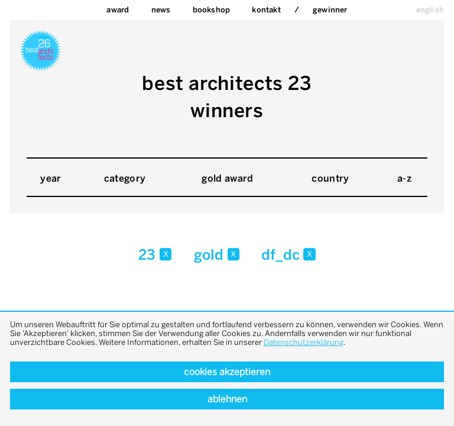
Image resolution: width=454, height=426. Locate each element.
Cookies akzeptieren (227, 371)
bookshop (212, 9)
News (161, 9)
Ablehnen (227, 399)
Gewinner (330, 9)
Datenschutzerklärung (303, 342)
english (430, 9)
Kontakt (266, 9)
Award (117, 9)
